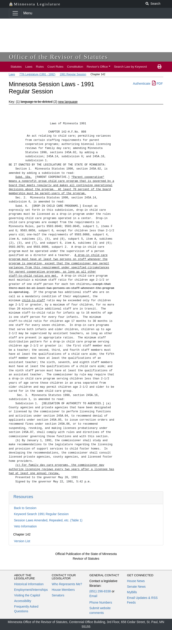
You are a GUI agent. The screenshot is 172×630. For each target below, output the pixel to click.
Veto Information (25, 526)
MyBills (132, 592)
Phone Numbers (100, 602)
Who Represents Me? (67, 584)
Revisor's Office (97, 66)
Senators (58, 595)
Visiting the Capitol (27, 595)
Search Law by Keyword (130, 66)
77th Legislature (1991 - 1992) (37, 74)
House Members (63, 589)
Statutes (16, 66)
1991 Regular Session (73, 74)
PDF (157, 83)
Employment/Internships (31, 589)
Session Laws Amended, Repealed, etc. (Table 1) (48, 520)
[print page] (159, 66)
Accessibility (22, 601)
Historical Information (29, 584)
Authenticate (141, 83)
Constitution (75, 66)
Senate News (136, 586)
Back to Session (25, 508)
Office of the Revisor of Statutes (58, 56)
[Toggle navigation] (15, 13)
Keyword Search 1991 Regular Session (41, 514)
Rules (40, 66)
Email (93, 596)
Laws (28, 66)
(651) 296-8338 (100, 591)
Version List (22, 541)
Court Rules (55, 66)
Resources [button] (23, 496)
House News (136, 581)
